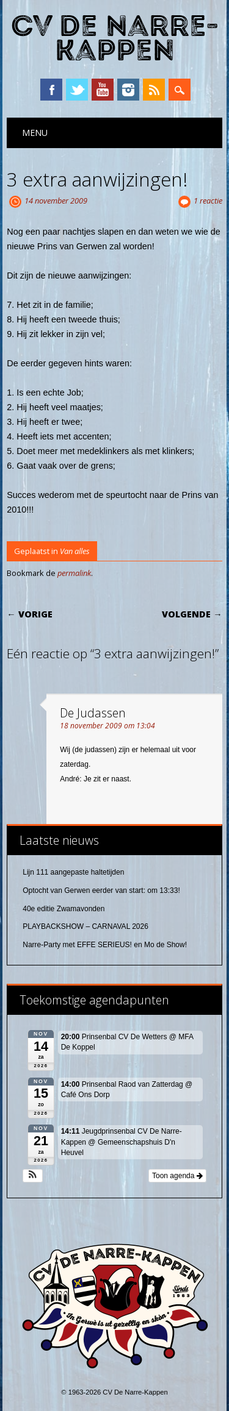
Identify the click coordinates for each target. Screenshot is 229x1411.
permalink (74, 572)
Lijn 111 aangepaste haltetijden (73, 872)
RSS (154, 90)
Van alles (75, 551)
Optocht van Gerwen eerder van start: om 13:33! (101, 890)
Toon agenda (177, 1175)
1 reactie (208, 200)
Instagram (128, 90)
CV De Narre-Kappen (115, 38)
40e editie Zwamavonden (63, 909)
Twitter (77, 90)
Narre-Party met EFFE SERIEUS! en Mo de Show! (105, 944)
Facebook (51, 90)
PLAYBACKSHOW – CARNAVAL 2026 (85, 926)
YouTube (103, 90)
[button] (32, 1176)
